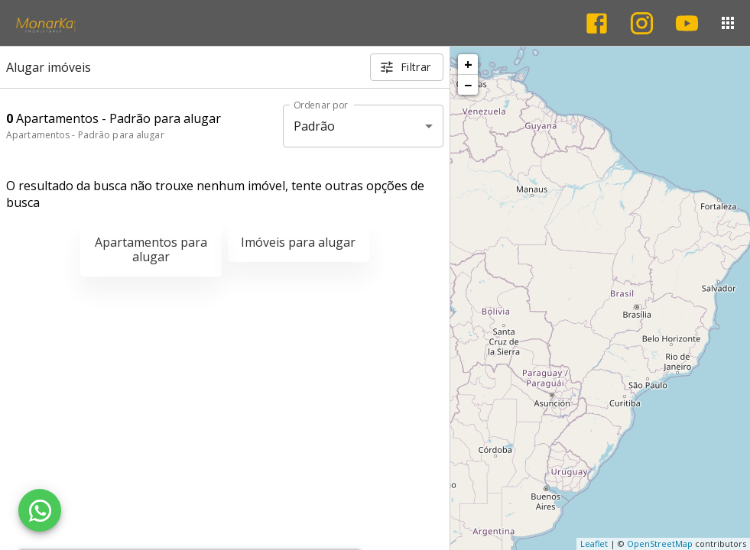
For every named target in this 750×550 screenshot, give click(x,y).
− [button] (468, 85)
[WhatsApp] (39, 510)
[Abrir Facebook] (596, 23)
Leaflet (594, 543)
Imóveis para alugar (298, 242)
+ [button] (468, 64)
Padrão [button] (315, 126)
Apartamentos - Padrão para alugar (85, 134)
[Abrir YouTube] (687, 23)
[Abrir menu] (727, 23)
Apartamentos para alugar (151, 249)
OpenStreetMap (660, 543)
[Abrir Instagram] (641, 23)
